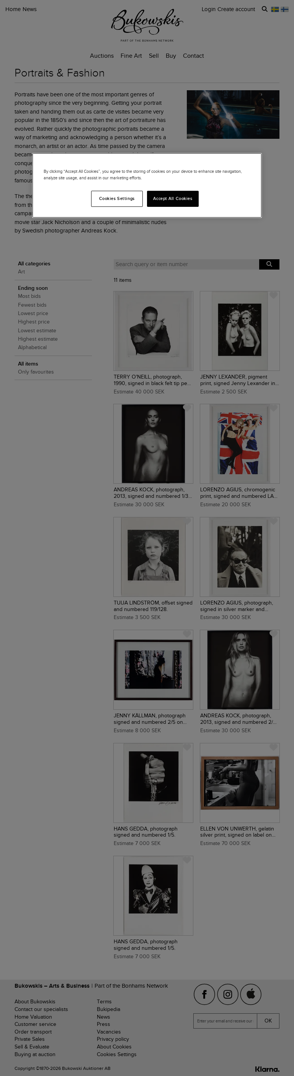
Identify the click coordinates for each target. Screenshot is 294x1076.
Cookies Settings (117, 198)
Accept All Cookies (172, 198)
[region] (147, 185)
